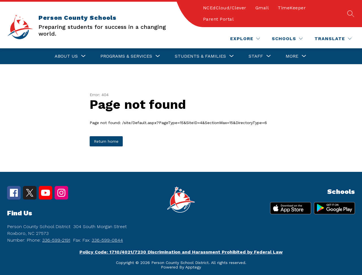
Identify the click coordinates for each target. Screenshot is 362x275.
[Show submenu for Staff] (256, 56)
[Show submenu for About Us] (66, 56)
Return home (106, 141)
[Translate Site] (333, 38)
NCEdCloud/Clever (224, 7)
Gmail (262, 7)
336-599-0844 (107, 240)
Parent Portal (218, 19)
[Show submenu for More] (292, 56)
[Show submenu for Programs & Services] (126, 56)
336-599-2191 (56, 240)
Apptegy (193, 267)
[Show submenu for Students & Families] (200, 56)
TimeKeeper (292, 7)
